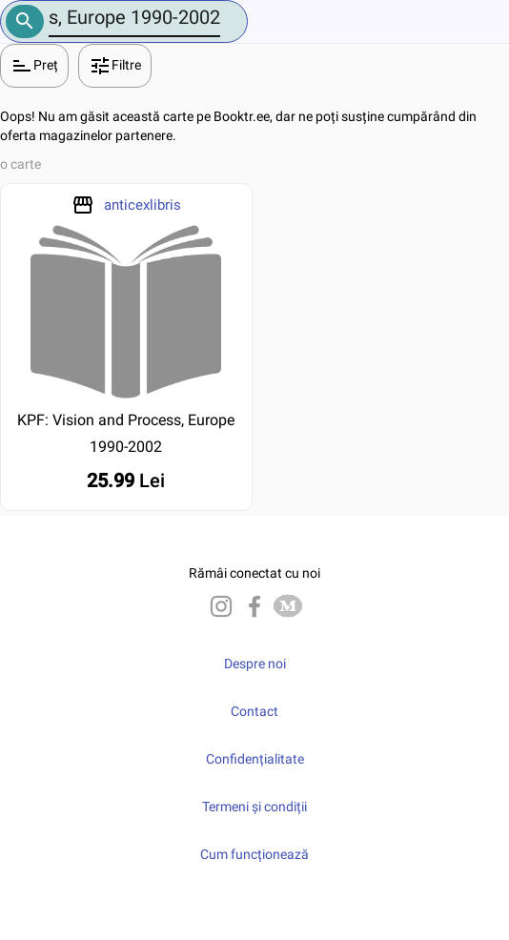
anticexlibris (142, 205)
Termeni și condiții (254, 806)
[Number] (134, 18)
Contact (254, 711)
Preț (34, 65)
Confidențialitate (255, 758)
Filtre (115, 65)
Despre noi (255, 663)
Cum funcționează (254, 854)
